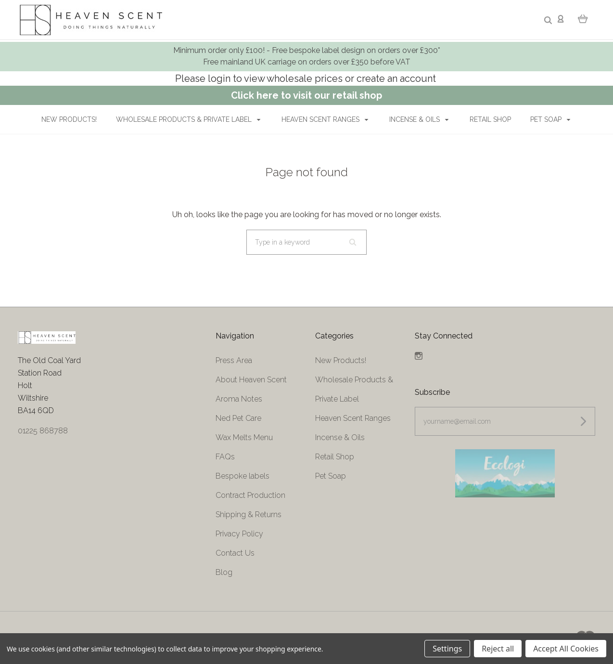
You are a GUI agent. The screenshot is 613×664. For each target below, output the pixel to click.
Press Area (234, 360)
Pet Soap (550, 119)
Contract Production (250, 495)
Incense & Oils (419, 119)
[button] (505, 473)
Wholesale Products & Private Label (188, 119)
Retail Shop (490, 119)
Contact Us (235, 553)
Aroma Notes (239, 399)
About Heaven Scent (251, 379)
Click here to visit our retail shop (306, 95)
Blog (224, 572)
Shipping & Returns (248, 514)
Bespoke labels (242, 476)
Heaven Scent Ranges (325, 119)
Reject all (498, 648)
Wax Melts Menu (244, 437)
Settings (447, 648)
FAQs (225, 456)
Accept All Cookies (566, 648)
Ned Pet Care (238, 418)
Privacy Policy (239, 533)
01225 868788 (43, 430)
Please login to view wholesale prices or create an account (306, 78)
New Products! (69, 119)
